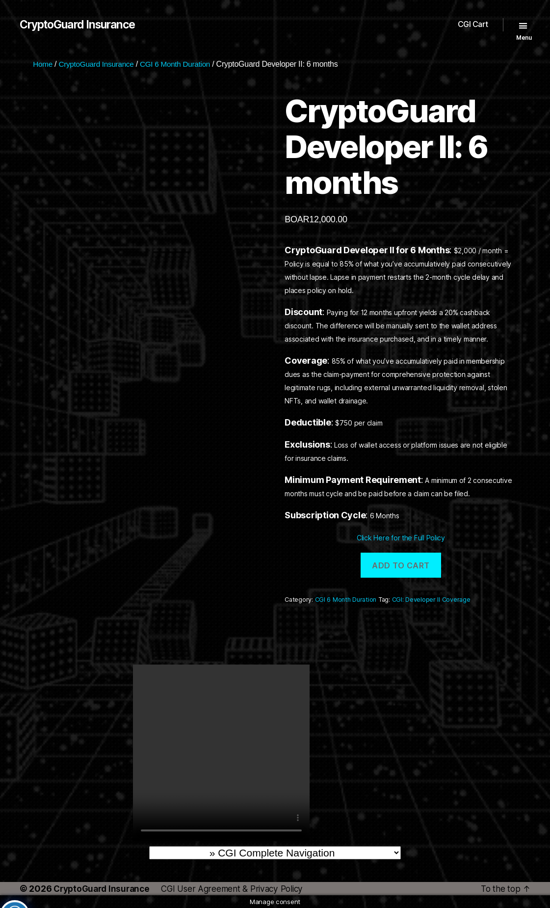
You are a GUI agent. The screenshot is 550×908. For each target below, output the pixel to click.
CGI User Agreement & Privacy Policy (240, 888)
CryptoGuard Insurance (82, 24)
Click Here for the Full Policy (401, 538)
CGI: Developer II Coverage (431, 599)
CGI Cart (473, 24)
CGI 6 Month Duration (181, 64)
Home (43, 64)
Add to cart (401, 565)
